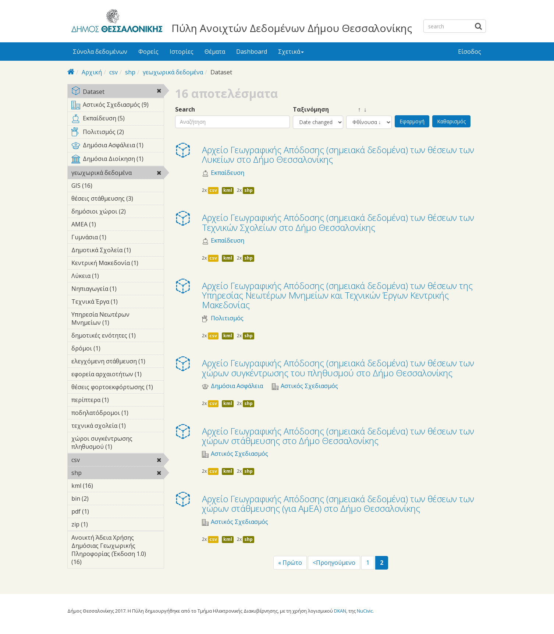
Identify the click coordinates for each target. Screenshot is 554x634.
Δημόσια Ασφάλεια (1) (117, 146)
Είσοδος (469, 51)
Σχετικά (291, 51)
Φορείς (148, 51)
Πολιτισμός (227, 318)
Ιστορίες (181, 51)
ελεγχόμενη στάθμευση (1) (117, 362)
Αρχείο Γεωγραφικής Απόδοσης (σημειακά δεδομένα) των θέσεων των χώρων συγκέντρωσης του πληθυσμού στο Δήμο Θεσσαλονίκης (338, 367)
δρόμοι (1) (111, 348)
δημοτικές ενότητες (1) (117, 336)
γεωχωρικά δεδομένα (173, 72)
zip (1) (99, 524)
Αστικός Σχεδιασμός (309, 386)
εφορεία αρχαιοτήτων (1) (117, 375)
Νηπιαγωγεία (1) (117, 290)
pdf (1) (100, 511)
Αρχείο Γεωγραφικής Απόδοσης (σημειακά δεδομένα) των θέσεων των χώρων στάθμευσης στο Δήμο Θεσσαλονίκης (338, 436)
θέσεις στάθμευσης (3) (117, 199)
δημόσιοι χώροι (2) (117, 212)
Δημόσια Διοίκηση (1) (117, 160)
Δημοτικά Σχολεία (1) (117, 251)
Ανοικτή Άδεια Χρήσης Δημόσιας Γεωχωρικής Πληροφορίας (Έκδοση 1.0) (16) (117, 550)
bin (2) (100, 498)
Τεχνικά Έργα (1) (117, 302)
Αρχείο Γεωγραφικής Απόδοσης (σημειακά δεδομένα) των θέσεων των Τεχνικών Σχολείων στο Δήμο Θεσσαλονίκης (338, 222)
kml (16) (102, 486)
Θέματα (215, 51)
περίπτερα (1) (117, 401)
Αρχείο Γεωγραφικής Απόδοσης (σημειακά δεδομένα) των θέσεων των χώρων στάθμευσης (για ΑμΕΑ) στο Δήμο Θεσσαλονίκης (338, 503)
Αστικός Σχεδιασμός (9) (117, 106)
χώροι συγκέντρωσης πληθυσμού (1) (117, 443)
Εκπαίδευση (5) (117, 119)
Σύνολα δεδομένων (100, 51)
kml (227, 190)
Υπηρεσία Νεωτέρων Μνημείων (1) (117, 319)
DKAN (340, 610)
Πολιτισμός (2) (117, 133)
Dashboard (251, 51)
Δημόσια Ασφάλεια (237, 386)
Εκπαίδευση (227, 173)
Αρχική (92, 72)
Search (185, 109)
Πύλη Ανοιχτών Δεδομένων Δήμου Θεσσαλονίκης (291, 28)
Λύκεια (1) (110, 276)
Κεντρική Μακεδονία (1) (117, 264)
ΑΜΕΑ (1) (107, 224)
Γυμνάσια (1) (117, 238)
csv (113, 72)
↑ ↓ (356, 109)
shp (130, 72)
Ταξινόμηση (311, 109)
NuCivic (365, 610)
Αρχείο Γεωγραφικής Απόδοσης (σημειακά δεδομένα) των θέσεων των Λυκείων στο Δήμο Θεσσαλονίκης (338, 154)
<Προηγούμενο (334, 563)
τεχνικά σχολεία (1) (117, 427)
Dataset (117, 92)
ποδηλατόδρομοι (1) (117, 414)
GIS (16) (102, 186)
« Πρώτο (290, 563)
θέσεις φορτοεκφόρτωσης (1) (117, 388)
